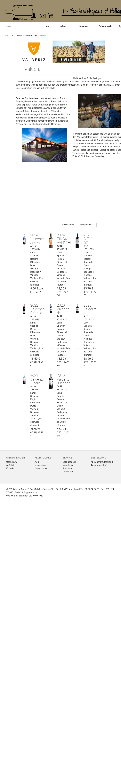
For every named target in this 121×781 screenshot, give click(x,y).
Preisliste (67, 468)
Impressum (40, 465)
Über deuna (12, 462)
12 (87, 225)
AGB (37, 462)
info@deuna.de (29, 492)
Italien (63, 26)
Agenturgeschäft (99, 465)
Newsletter (68, 465)
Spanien (83, 26)
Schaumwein (105, 26)
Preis (69, 225)
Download (68, 471)
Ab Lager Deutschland (102, 462)
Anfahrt (10, 465)
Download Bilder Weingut (88, 78)
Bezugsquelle (69, 462)
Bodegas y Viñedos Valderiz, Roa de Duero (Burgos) (36, 278)
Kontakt (10, 468)
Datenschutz (41, 468)
